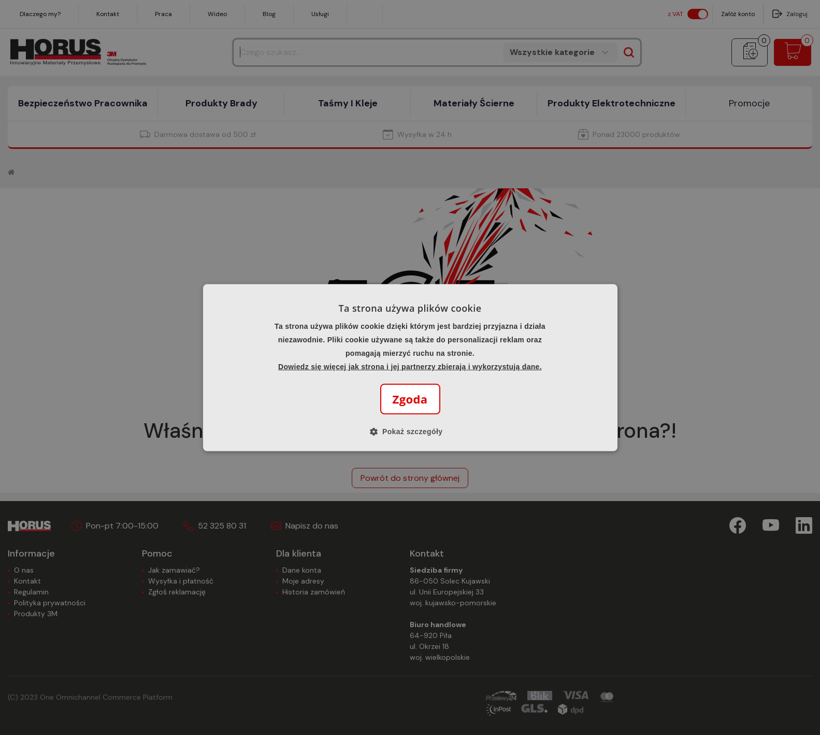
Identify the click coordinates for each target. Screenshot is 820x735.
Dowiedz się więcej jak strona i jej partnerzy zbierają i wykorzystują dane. (410, 367)
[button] (410, 431)
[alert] (410, 367)
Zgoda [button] (410, 399)
